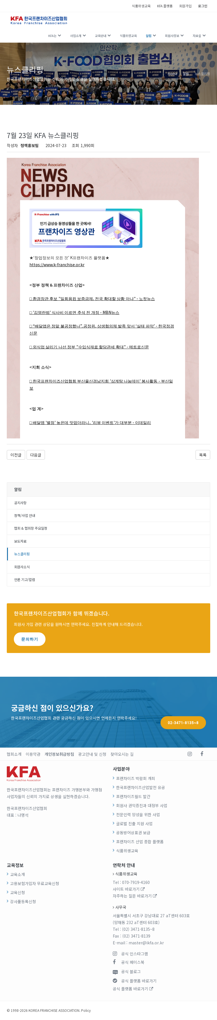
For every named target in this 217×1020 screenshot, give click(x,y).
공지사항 (20, 502)
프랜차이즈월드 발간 (133, 796)
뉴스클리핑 (202, 73)
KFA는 (52, 35)
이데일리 (143, 423)
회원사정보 (172, 35)
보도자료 (20, 541)
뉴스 (115, 313)
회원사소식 (22, 566)
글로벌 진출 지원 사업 (134, 823)
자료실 (197, 35)
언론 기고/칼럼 (24, 579)
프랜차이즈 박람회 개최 (135, 778)
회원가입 (185, 5)
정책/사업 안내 (24, 515)
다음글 (35, 455)
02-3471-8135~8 (183, 712)
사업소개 (75, 35)
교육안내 (100, 35)
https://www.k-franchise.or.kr (56, 264)
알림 (148, 35)
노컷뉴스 (147, 299)
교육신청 (17, 892)
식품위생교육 (141, 5)
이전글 (15, 455)
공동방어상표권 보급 (133, 832)
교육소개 (17, 874)
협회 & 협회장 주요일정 (30, 528)
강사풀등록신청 (23, 901)
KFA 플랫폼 (165, 5)
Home (172, 73)
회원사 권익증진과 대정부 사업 (141, 805)
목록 (203, 455)
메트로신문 (139, 347)
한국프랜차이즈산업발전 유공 (140, 787)
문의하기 (29, 639)
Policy (86, 1010)
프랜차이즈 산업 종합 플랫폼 (140, 841)
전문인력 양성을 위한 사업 (138, 814)
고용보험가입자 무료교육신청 (34, 883)
